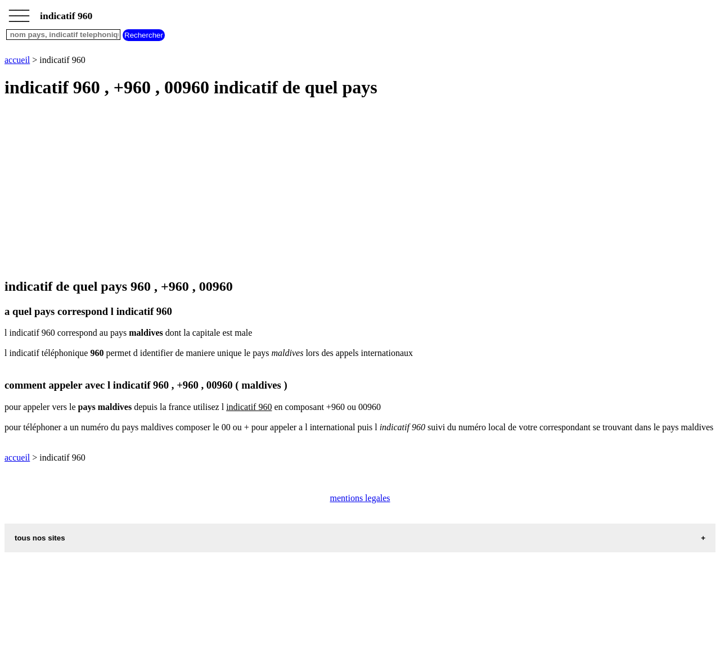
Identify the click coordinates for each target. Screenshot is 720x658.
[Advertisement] (342, 189)
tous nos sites (40, 538)
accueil (17, 60)
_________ (19, 12)
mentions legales (360, 498)
